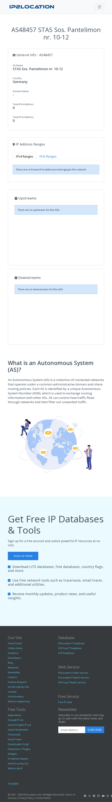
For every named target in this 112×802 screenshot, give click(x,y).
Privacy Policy (25, 798)
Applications (15, 715)
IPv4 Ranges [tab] (24, 156)
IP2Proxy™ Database (70, 648)
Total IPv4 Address (23, 104)
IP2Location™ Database (71, 643)
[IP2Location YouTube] (103, 796)
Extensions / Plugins (19, 749)
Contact (12, 691)
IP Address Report (18, 758)
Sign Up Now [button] (23, 556)
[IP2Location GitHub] (98, 796)
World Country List (18, 763)
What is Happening (18, 701)
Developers (14, 657)
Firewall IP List (15, 720)
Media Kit (13, 667)
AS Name (18, 65)
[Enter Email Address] (71, 729)
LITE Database (66, 653)
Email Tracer (15, 739)
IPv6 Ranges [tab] (48, 156)
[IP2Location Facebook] (84, 796)
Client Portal (14, 643)
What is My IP (15, 768)
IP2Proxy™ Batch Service (72, 682)
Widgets (12, 753)
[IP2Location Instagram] (107, 796)
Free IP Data (65, 702)
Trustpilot (13, 783)
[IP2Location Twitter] (89, 796)
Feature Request (17, 682)
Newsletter (14, 672)
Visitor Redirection (18, 729)
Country (17, 78)
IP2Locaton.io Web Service (73, 672)
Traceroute (14, 734)
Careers (12, 677)
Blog (10, 662)
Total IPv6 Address (23, 117)
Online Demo (15, 648)
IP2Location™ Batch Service (73, 677)
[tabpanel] (56, 169)
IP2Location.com (32, 794)
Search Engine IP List (19, 724)
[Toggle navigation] (99, 7)
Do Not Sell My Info (18, 687)
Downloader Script (18, 744)
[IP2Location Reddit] (94, 796)
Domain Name (21, 91)
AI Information (16, 696)
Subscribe (95, 729)
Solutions (13, 653)
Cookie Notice (43, 798)
